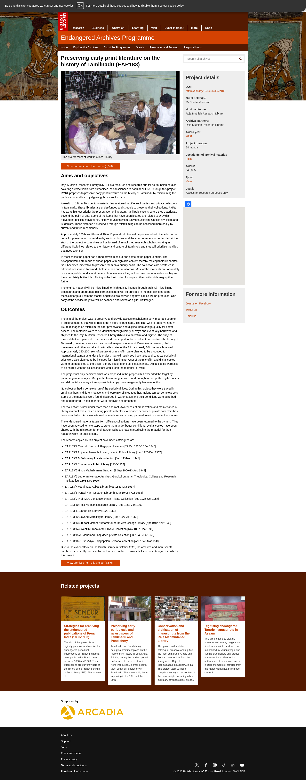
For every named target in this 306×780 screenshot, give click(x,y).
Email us (191, 316)
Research (78, 27)
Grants (140, 47)
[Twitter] (197, 765)
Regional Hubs (193, 47)
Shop (208, 27)
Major (189, 181)
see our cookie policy (171, 5)
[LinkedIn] (233, 765)
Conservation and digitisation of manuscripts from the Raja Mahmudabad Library (174, 633)
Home (64, 47)
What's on (117, 27)
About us (66, 735)
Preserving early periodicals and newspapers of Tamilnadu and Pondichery (123, 633)
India (189, 158)
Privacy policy (69, 759)
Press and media (71, 753)
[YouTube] (242, 765)
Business (98, 27)
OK (80, 5)
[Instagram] (215, 765)
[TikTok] (224, 765)
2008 (189, 136)
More (194, 27)
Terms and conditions (74, 765)
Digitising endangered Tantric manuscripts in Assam (221, 629)
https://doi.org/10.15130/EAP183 (205, 90)
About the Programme (117, 47)
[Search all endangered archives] (209, 59)
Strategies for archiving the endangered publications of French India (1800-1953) (81, 631)
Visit (154, 27)
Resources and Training (163, 47)
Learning (138, 27)
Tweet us (191, 309)
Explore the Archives (85, 47)
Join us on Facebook (198, 303)
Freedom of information (75, 771)
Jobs (64, 747)
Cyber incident (174, 27)
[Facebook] (206, 765)
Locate (188, 204)
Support (65, 741)
